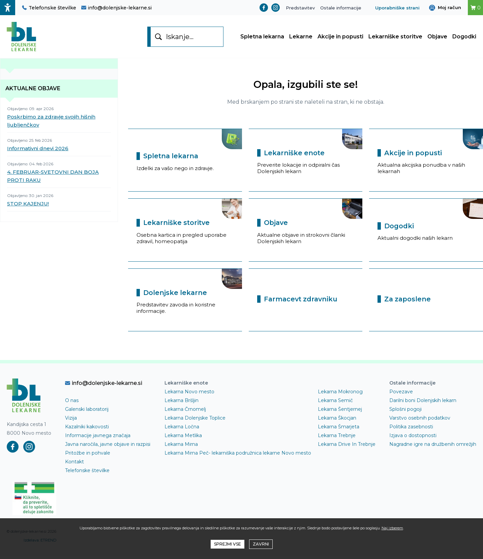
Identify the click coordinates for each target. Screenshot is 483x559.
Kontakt (74, 464)
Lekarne (300, 38)
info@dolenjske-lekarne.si (116, 8)
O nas (72, 403)
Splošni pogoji (405, 412)
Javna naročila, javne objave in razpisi (107, 447)
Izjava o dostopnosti (412, 438)
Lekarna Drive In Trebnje (346, 447)
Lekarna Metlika (183, 438)
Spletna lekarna (262, 38)
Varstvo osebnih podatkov (419, 421)
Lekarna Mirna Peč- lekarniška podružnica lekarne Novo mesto (237, 456)
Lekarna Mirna (181, 447)
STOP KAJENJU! (28, 206)
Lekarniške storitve (395, 38)
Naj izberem (392, 528)
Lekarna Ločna (181, 429)
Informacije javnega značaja (97, 438)
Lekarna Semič (335, 403)
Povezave (401, 394)
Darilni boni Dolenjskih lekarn (422, 403)
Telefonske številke (49, 8)
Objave (437, 38)
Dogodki (464, 38)
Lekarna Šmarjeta (338, 429)
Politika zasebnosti (411, 429)
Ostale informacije (340, 7)
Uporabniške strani (397, 7)
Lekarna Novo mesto (189, 394)
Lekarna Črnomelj (185, 412)
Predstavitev (300, 7)
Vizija (71, 421)
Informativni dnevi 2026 (37, 151)
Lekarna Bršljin (181, 403)
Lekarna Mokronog (340, 394)
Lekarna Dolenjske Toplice (194, 421)
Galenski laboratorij (87, 412)
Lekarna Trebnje (337, 438)
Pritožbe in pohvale (87, 456)
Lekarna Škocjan (337, 421)
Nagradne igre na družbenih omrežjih (432, 447)
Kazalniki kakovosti (87, 429)
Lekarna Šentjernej (340, 412)
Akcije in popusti (340, 38)
